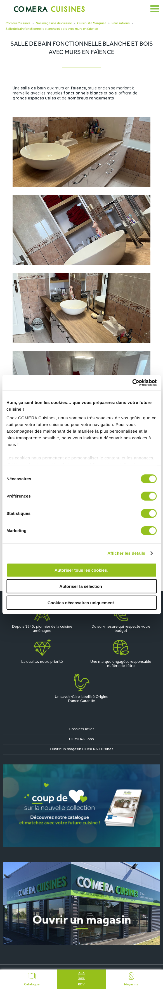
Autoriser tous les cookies (81, 569)
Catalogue (31, 979)
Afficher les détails (126, 553)
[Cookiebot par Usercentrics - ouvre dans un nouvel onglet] (132, 382)
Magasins (131, 979)
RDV (81, 979)
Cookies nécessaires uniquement (81, 602)
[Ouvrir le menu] (154, 9)
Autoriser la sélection (80, 586)
